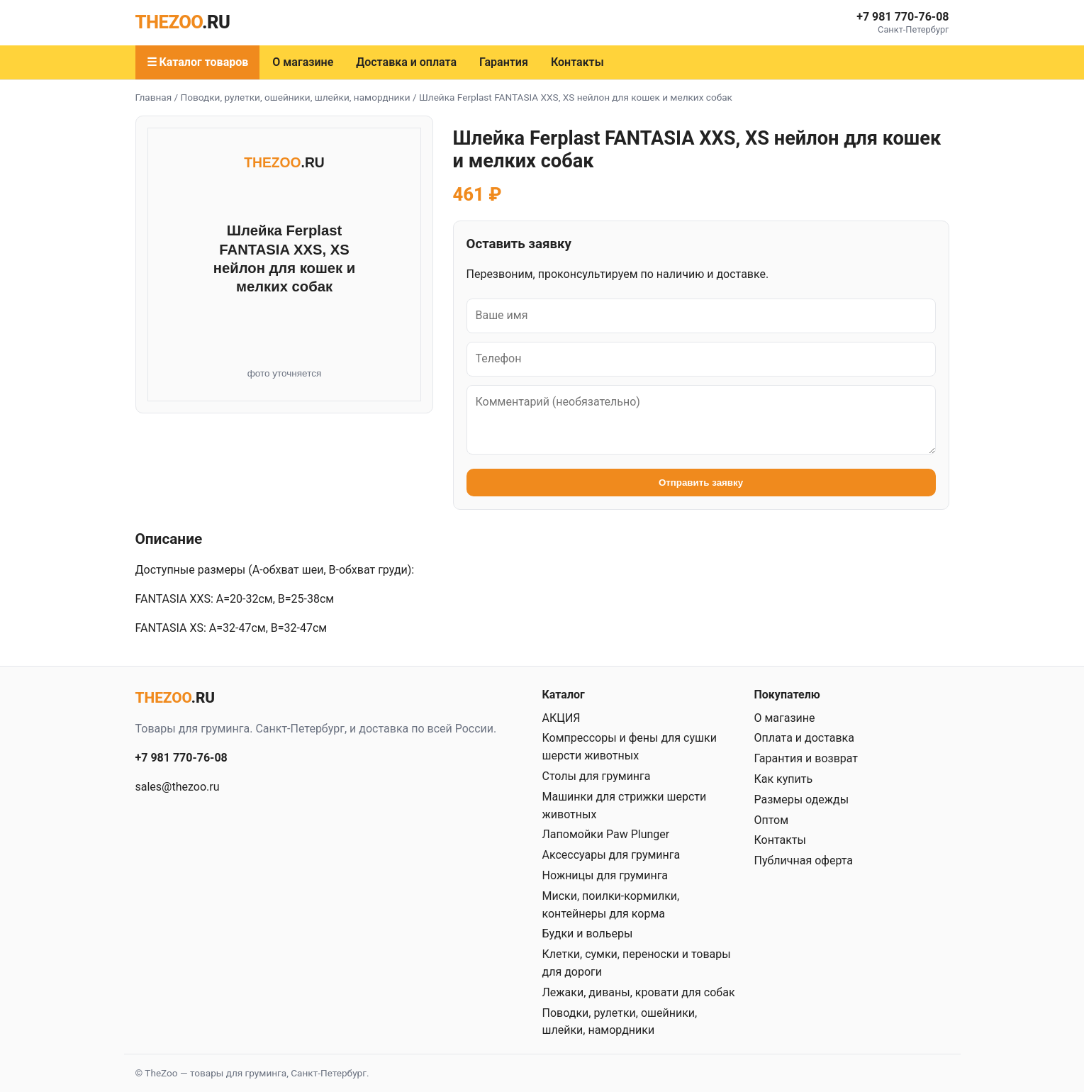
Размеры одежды (801, 799)
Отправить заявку (701, 482)
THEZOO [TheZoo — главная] (182, 22)
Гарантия (503, 62)
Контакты (577, 62)
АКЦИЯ (561, 718)
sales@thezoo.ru (177, 786)
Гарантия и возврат (806, 758)
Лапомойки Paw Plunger (606, 834)
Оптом (771, 820)
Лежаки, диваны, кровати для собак (638, 992)
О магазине (302, 62)
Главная (153, 97)
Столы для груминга (596, 776)
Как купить (783, 779)
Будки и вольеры (587, 933)
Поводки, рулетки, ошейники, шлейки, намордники (295, 97)
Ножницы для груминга (605, 875)
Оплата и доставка (804, 738)
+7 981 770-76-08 (902, 16)
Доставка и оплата (406, 62)
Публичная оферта (804, 860)
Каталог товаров (203, 62)
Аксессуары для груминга (611, 855)
